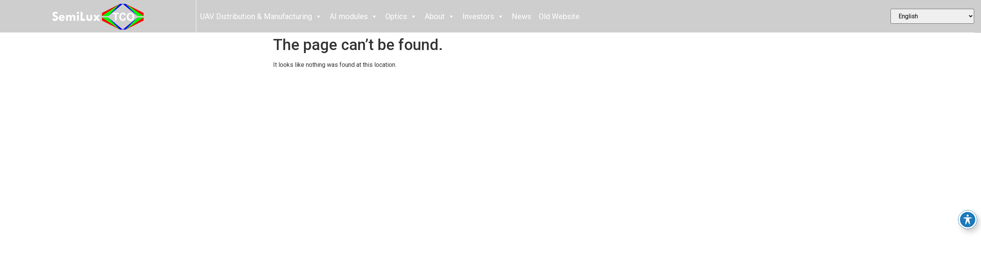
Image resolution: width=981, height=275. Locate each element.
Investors (483, 16)
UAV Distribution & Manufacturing (261, 16)
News (521, 16)
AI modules (354, 16)
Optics (401, 16)
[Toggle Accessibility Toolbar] (967, 219)
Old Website (559, 16)
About (440, 16)
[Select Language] (932, 16)
